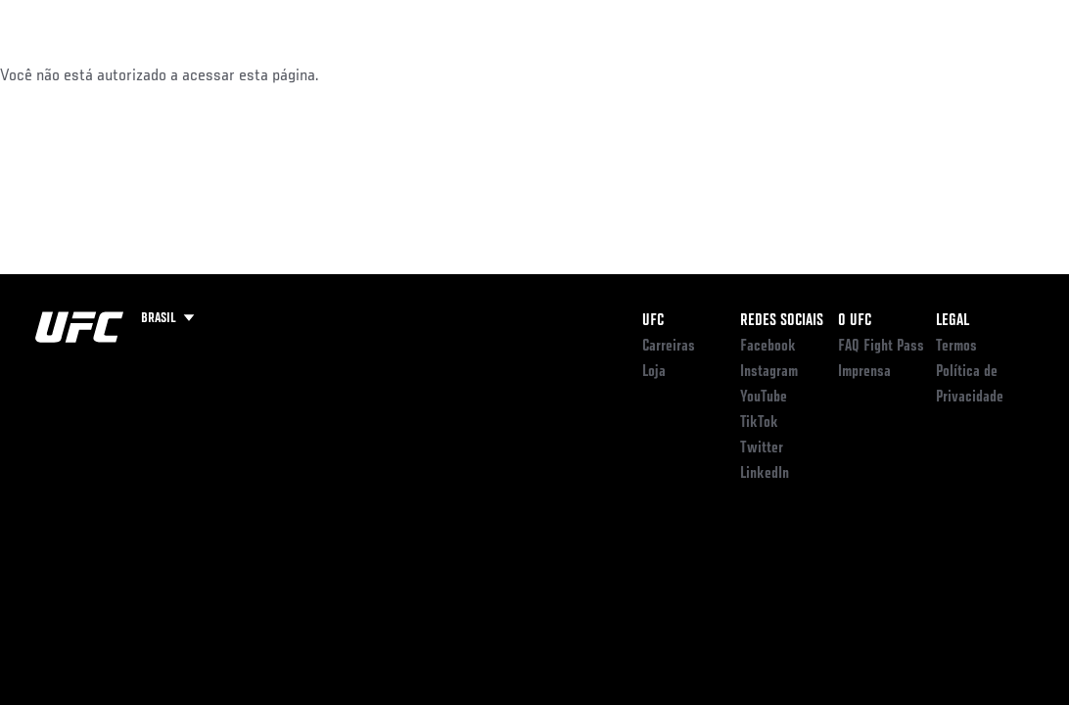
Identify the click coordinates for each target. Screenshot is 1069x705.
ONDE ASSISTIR (786, 74)
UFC (653, 321)
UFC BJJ (881, 74)
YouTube (763, 397)
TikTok (759, 423)
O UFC (854, 321)
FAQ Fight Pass (881, 346)
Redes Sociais (781, 321)
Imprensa (864, 372)
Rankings (141, 74)
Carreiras (668, 346)
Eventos (56, 74)
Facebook (768, 346)
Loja (654, 372)
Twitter (761, 448)
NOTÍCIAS (307, 74)
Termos (956, 346)
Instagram (769, 372)
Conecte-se (681, 74)
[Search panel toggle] (1005, 74)
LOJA (950, 74)
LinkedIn (764, 474)
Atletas (225, 74)
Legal (952, 321)
